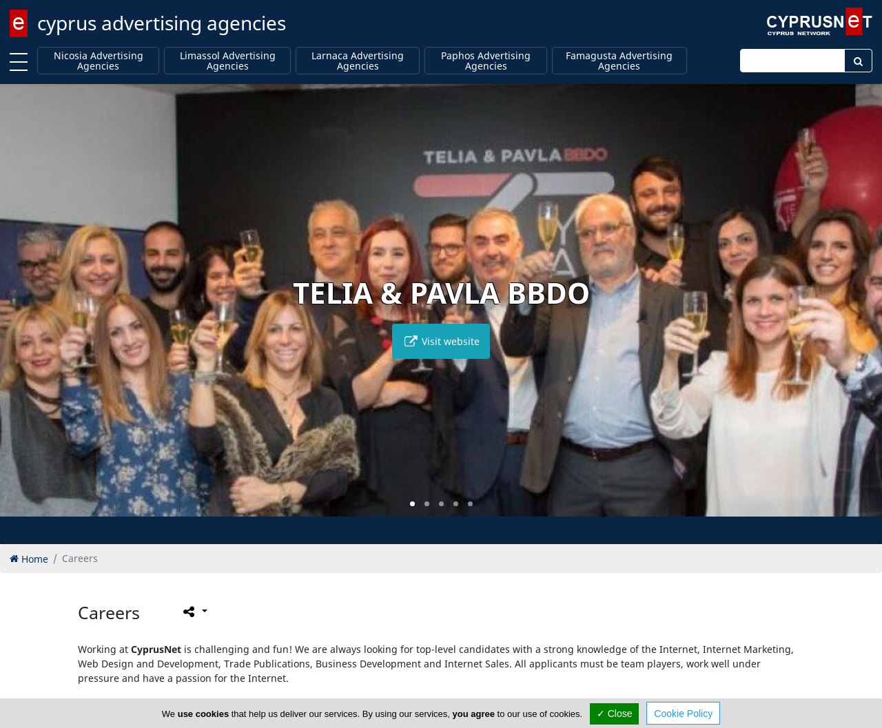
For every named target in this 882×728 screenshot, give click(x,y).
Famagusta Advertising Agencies (619, 61)
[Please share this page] (194, 611)
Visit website (441, 341)
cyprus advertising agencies (161, 23)
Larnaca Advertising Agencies (357, 61)
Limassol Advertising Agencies (228, 61)
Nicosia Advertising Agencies (98, 61)
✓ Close (615, 713)
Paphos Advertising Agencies (486, 61)
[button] (412, 504)
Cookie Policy (683, 713)
